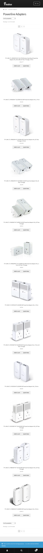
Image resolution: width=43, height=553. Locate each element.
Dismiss (4, 545)
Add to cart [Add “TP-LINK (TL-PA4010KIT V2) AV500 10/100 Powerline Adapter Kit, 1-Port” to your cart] (17, 106)
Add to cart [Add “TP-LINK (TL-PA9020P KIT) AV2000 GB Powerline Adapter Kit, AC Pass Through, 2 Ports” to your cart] (17, 147)
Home (6, 9)
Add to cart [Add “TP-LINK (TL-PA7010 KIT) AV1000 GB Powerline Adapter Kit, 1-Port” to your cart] (17, 311)
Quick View (26, 66)
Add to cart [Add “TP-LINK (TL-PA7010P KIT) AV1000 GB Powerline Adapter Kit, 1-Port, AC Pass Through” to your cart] (17, 352)
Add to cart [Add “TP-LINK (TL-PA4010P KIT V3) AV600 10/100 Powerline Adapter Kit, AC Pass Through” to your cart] (17, 188)
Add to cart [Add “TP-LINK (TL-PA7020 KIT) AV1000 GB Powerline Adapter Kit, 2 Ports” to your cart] (17, 392)
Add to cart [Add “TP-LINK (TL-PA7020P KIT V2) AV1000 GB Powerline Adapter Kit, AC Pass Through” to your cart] (17, 434)
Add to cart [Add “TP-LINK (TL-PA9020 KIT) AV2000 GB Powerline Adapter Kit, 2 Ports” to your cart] (17, 515)
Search (21, 550)
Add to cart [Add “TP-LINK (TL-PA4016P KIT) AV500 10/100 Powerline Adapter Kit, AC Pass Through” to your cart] (17, 230)
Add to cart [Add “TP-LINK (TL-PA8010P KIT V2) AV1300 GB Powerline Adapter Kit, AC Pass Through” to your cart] (17, 475)
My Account (7, 550)
